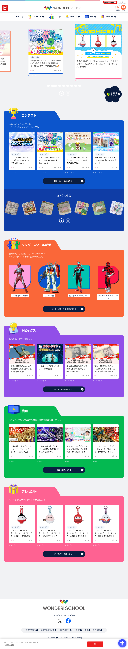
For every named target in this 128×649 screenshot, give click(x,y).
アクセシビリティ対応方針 (70, 637)
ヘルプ (76, 630)
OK (95, 644)
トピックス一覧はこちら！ (64, 389)
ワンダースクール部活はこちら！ (64, 309)
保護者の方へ (64, 630)
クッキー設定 (51, 638)
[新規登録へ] (117, 7)
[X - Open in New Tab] (60, 621)
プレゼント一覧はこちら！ (64, 554)
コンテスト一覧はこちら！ (64, 181)
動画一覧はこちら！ (64, 470)
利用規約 (96, 630)
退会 (86, 630)
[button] (93, 50)
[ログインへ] (123, 7)
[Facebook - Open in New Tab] (68, 621)
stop (68, 93)
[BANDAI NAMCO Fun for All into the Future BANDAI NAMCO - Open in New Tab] (114, 2)
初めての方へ (31, 630)
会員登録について (47, 630)
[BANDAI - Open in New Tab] (5, 8)
